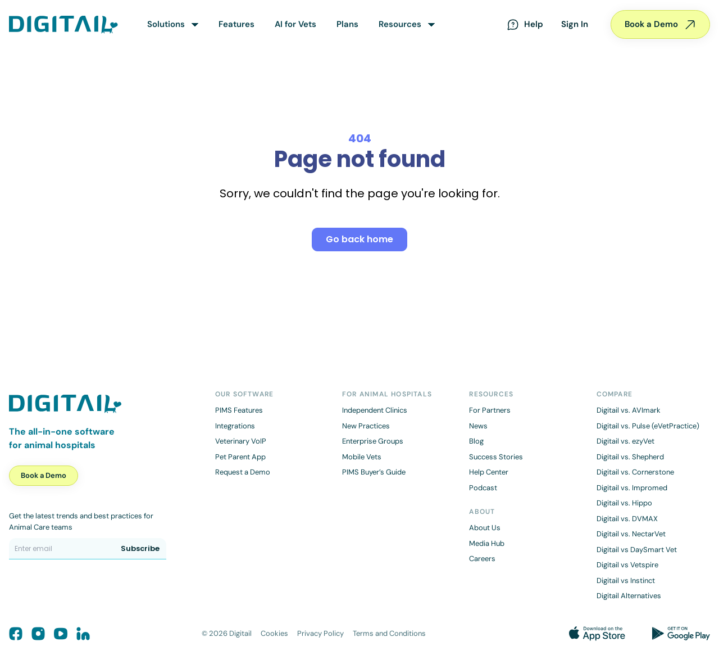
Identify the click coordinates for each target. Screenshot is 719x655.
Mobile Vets (361, 457)
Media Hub (486, 543)
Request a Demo (242, 472)
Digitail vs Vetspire (627, 565)
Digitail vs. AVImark (629, 410)
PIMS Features (239, 410)
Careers (482, 558)
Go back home (359, 239)
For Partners (490, 410)
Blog (476, 441)
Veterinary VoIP (240, 441)
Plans (347, 24)
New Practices (366, 426)
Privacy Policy (320, 633)
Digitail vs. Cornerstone (635, 472)
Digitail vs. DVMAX (627, 518)
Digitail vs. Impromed (632, 488)
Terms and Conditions (389, 633)
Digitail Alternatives (629, 595)
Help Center (488, 472)
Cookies (274, 633)
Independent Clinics (374, 410)
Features (236, 24)
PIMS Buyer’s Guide (374, 472)
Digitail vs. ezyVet (625, 441)
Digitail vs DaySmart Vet (637, 549)
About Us (484, 527)
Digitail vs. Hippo (624, 503)
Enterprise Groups (372, 441)
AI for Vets (295, 24)
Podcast (483, 488)
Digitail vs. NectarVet (631, 534)
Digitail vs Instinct (626, 580)
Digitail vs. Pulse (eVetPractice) (648, 426)
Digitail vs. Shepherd (630, 457)
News (478, 426)
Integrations (235, 426)
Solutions (166, 24)
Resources (400, 24)
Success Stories (496, 457)
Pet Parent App (240, 457)
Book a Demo (660, 24)
